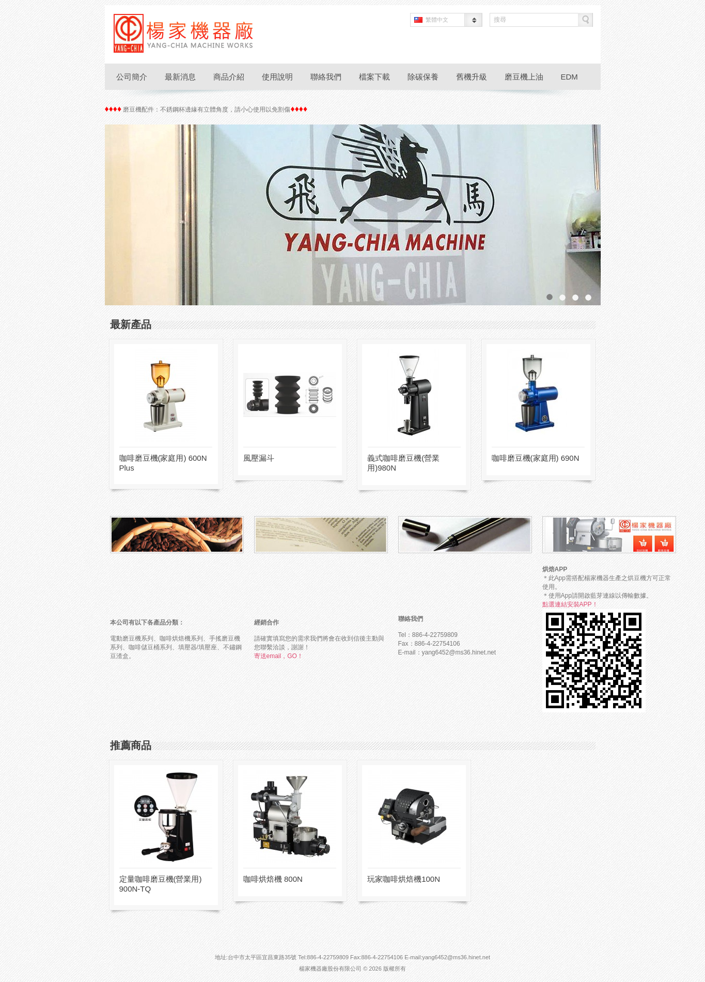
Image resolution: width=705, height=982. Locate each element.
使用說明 (277, 76)
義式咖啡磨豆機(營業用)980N (403, 463)
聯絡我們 (325, 76)
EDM (569, 76)
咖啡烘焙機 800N (273, 879)
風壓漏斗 (258, 458)
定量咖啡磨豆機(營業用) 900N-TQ (160, 884)
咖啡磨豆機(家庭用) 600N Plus (163, 463)
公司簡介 (131, 76)
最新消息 (180, 76)
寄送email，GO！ (278, 656)
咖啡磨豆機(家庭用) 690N (535, 458)
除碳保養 (423, 76)
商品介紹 (228, 76)
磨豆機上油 (524, 76)
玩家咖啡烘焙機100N (403, 879)
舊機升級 (471, 76)
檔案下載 (374, 76)
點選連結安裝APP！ (570, 604)
